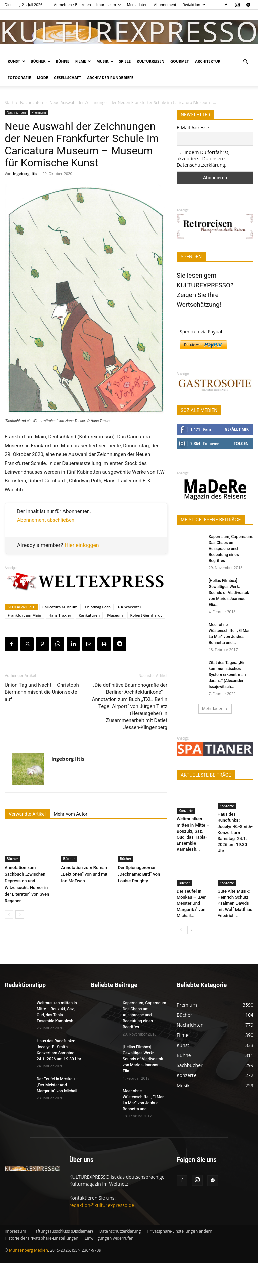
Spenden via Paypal (201, 331)
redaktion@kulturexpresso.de (101, 1209)
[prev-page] (9, 914)
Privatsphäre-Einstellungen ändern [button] (179, 1235)
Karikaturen (89, 615)
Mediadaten (137, 4)
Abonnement (165, 4)
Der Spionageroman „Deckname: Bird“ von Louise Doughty (139, 874)
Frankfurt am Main (24, 615)
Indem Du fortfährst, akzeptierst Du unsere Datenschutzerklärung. (203, 158)
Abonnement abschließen (45, 520)
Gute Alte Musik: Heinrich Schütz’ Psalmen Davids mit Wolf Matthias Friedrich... (235, 907)
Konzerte (186, 810)
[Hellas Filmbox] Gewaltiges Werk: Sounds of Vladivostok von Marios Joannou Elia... (229, 592)
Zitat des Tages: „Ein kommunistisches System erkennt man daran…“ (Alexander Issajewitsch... (227, 674)
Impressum (108, 4)
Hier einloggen (81, 545)
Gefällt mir (237, 429)
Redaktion (194, 4)
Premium (39, 112)
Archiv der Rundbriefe (110, 77)
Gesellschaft (67, 77)
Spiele (125, 61)
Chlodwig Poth (98, 606)
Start (9, 102)
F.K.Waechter (129, 606)
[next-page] (19, 914)
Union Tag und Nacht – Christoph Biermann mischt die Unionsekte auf (42, 692)
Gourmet (179, 61)
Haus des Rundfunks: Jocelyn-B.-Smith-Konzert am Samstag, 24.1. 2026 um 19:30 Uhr (235, 837)
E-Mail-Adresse (193, 127)
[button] (245, 61)
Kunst (16, 61)
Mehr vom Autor (70, 814)
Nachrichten (31, 102)
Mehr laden (215, 708)
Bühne (62, 61)
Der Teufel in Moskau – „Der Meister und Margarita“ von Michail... (191, 907)
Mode (42, 77)
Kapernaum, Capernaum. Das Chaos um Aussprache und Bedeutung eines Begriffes (231, 548)
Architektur (207, 61)
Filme (83, 61)
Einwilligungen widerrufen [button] (109, 1242)
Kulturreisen (150, 61)
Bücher (41, 61)
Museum (115, 615)
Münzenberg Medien (28, 1254)
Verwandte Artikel (27, 814)
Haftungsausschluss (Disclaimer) (62, 1235)
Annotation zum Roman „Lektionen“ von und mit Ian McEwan (84, 874)
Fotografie (19, 77)
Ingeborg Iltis (25, 173)
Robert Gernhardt (146, 615)
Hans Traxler (60, 615)
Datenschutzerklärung (120, 1235)
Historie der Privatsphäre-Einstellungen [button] (41, 1242)
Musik (105, 61)
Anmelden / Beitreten (72, 4)
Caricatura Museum (60, 606)
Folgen (241, 443)
